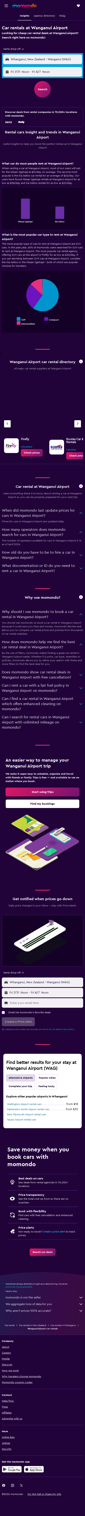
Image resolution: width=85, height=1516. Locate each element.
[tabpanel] (42, 248)
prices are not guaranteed (19, 1287)
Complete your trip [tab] (20, 1086)
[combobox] (14, 49)
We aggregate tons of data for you (44, 1304)
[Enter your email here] (45, 1003)
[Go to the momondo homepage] (24, 5)
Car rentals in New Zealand (32, 1325)
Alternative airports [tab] (21, 1078)
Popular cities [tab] (47, 1078)
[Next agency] (77, 423)
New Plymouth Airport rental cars (26, 1114)
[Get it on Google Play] (12, 1469)
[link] (32, 453)
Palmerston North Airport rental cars (28, 1109)
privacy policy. (67, 1029)
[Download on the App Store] (34, 1469)
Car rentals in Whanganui (63, 1325)
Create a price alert (53, 1231)
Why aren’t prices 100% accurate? (44, 1311)
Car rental (10, 1325)
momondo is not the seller (44, 1297)
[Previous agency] (7, 423)
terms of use (49, 1029)
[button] (6, 6)
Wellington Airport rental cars (24, 1104)
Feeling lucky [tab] (46, 1086)
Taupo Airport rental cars (21, 1119)
